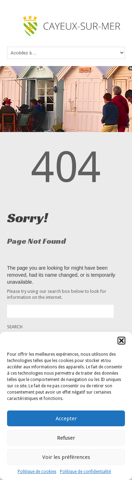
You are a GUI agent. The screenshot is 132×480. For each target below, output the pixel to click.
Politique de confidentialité (85, 471)
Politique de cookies (37, 471)
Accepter (66, 418)
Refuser (66, 438)
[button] (121, 340)
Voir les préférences (66, 457)
